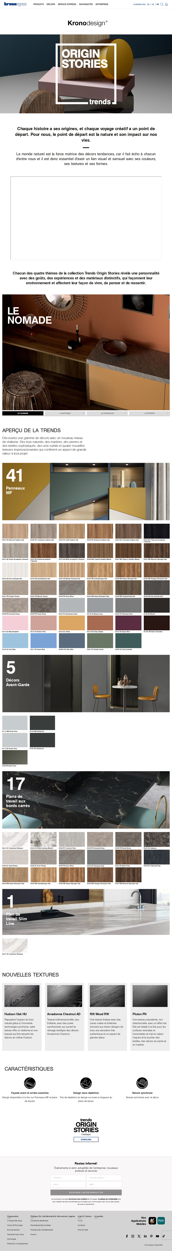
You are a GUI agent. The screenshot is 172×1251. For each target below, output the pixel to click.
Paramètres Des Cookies (41, 1225)
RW (99, 559)
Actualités (98, 1216)
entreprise (102, 4)
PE (68, 614)
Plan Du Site (83, 1230)
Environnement (13, 1230)
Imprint (33, 1234)
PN (10, 596)
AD (154, 541)
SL (9, 866)
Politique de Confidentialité (42, 1230)
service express (67, 4)
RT (67, 848)
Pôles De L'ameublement (17, 1244)
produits (38, 4)
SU (95, 614)
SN (12, 579)
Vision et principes (15, 1225)
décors (51, 4)
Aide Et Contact (85, 1216)
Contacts (81, 1225)
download (86, 1139)
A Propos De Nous (14, 1221)
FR (158, 4)
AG (9, 748)
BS (149, 614)
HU (13, 540)
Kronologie (11, 1239)
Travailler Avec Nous (15, 1234)
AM (9, 731)
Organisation (12, 1216)
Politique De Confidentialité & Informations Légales (53, 1216)
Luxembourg (139, 4)
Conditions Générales (39, 1221)
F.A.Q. (80, 1221)
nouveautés (86, 4)
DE (153, 4)
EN (148, 4)
